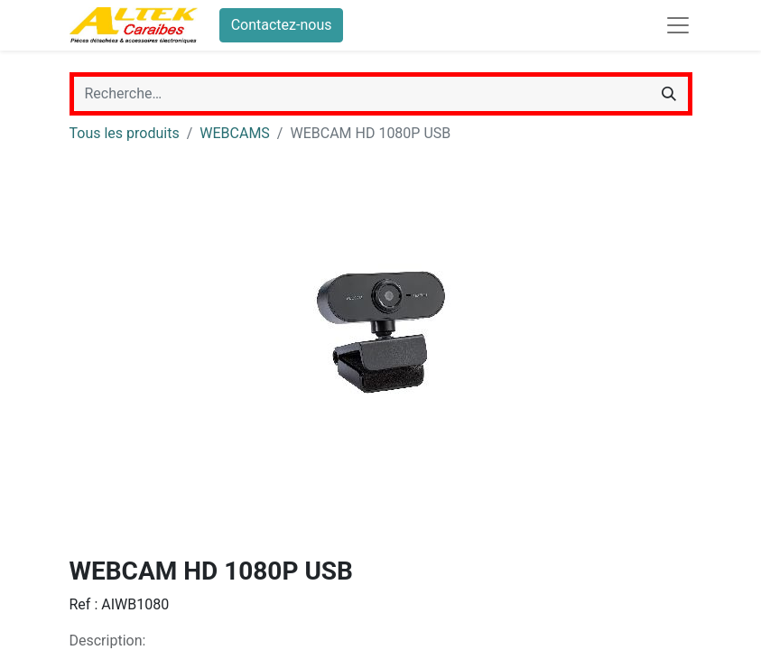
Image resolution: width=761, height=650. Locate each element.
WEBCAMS (235, 133)
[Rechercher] (669, 94)
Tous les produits (125, 133)
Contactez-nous (281, 24)
